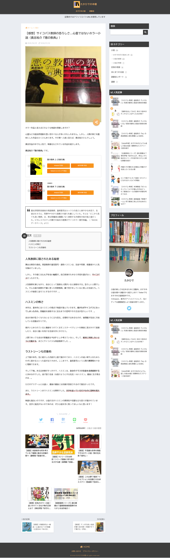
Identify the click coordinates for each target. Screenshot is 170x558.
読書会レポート (119, 77)
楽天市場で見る (77, 165)
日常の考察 (117, 67)
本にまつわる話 (119, 72)
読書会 (91, 11)
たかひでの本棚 (85, 4)
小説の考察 (119, 63)
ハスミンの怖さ (35, 244)
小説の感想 (96, 428)
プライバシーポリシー (90, 551)
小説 (89, 428)
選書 (114, 82)
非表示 (37, 235)
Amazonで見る (56, 165)
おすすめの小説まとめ (123, 55)
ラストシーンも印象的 (37, 247)
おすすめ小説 (81, 11)
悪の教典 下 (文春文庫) (56, 187)
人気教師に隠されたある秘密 (40, 241)
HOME (85, 547)
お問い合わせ (76, 551)
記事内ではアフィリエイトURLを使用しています (85, 17)
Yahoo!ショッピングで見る (57, 171)
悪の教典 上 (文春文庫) (56, 160)
